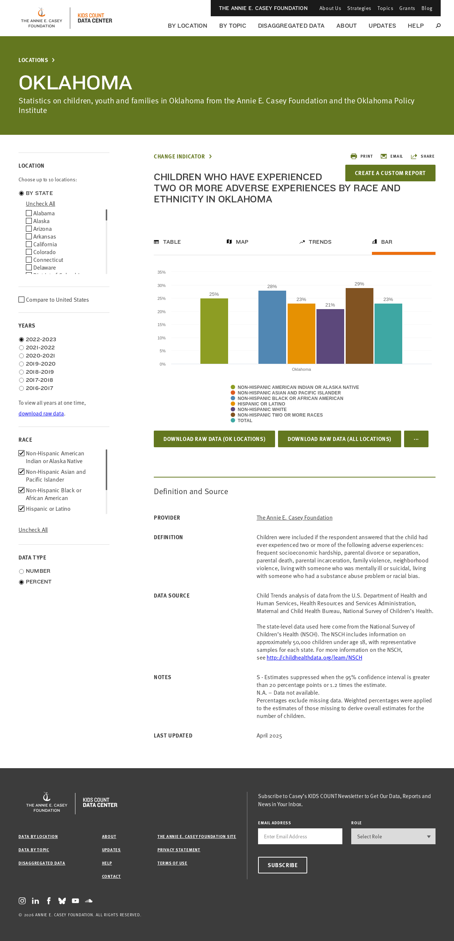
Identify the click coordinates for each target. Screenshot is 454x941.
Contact (111, 876)
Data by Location (38, 836)
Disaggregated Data (291, 25)
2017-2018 (39, 380)
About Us (330, 8)
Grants (407, 8)
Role (356, 822)
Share (422, 156)
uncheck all (40, 203)
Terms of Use (172, 863)
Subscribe (283, 865)
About (346, 25)
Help (416, 25)
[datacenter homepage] (95, 18)
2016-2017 (39, 388)
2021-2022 (40, 347)
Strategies (359, 8)
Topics (385, 8)
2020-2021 (40, 355)
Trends (320, 242)
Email (391, 156)
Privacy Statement (178, 849)
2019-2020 (40, 363)
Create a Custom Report (390, 173)
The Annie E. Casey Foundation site (196, 836)
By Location (187, 25)
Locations (33, 60)
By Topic (232, 25)
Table (172, 242)
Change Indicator (179, 156)
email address (274, 822)
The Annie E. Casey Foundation (263, 8)
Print (361, 156)
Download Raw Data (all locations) (340, 439)
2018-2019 (40, 372)
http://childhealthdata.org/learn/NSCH (314, 657)
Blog (427, 8)
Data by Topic (33, 849)
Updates (382, 25)
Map (242, 242)
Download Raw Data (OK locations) (214, 439)
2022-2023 (41, 339)
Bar (387, 242)
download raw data (41, 413)
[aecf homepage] (41, 18)
